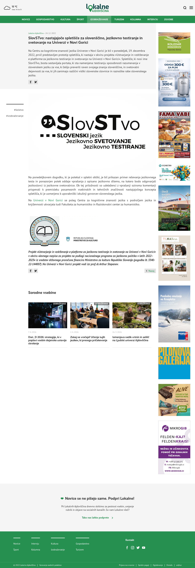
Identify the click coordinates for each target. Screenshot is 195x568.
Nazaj (150, 270)
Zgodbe (168, 19)
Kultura (65, 19)
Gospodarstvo (45, 19)
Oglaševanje (158, 565)
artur (179, 565)
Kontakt (129, 540)
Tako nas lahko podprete (97, 517)
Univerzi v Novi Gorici (48, 200)
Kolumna (135, 19)
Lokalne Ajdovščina (36, 33)
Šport (80, 19)
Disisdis (170, 565)
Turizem (119, 19)
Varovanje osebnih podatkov (50, 565)
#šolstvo (19, 109)
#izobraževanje (15, 115)
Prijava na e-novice (126, 565)
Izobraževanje (99, 19)
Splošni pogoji (143, 565)
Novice (26, 19)
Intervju (152, 19)
